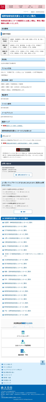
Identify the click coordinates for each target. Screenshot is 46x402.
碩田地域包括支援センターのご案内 (15, 299)
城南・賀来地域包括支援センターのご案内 (17, 271)
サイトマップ (7, 383)
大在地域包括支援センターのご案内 (15, 287)
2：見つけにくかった (24, 192)
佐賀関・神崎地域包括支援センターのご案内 (18, 222)
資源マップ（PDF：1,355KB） (14, 125)
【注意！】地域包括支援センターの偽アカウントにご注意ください (23, 255)
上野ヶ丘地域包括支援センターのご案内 (16, 238)
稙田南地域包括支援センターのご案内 (16, 303)
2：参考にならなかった (22, 206)
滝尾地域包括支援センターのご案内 (15, 267)
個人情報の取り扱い (8, 372)
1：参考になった (8, 206)
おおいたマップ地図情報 (23, 345)
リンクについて (7, 375)
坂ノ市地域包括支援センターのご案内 (16, 246)
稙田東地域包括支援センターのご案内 (16, 291)
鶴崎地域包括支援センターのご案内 (15, 283)
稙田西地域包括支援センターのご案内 (16, 315)
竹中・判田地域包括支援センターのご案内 (17, 279)
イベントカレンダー (23, 336)
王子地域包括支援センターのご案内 (15, 230)
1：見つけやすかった (9, 192)
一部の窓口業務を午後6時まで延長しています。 (11, 397)
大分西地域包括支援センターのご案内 (16, 259)
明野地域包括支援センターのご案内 (15, 250)
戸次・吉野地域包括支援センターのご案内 (17, 311)
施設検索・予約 (23, 355)
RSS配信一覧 (7, 380)
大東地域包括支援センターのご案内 (15, 242)
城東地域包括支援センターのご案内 (15, 275)
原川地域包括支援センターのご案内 (15, 263)
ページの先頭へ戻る (42, 362)
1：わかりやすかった (9, 199)
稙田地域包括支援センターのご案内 (15, 226)
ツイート (26, 11)
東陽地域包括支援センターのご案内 (15, 295)
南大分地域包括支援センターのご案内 (16, 234)
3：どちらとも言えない (10, 193)
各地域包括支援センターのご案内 (16, 218)
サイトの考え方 (7, 367)
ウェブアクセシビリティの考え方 (12, 369)
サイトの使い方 (7, 364)
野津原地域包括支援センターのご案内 (16, 307)
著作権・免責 (7, 377)
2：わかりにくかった (24, 199)
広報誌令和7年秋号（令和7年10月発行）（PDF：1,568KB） (22, 143)
